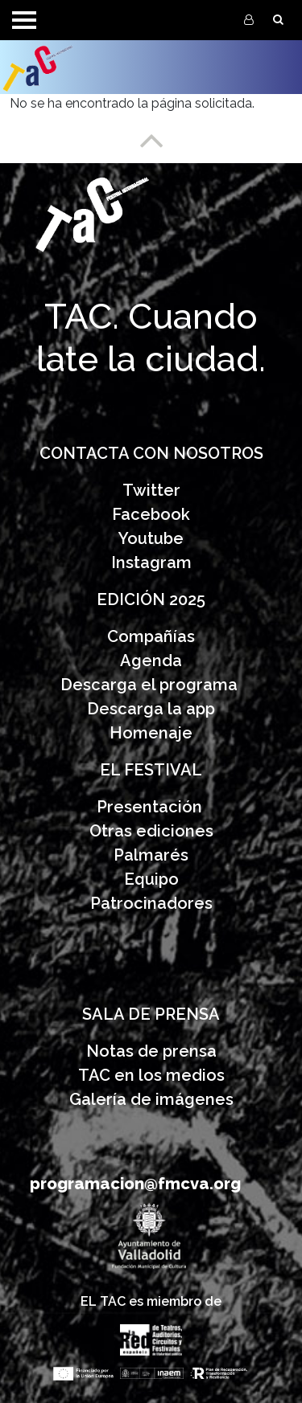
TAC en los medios (151, 1075)
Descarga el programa (151, 684)
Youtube (151, 538)
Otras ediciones (151, 831)
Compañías (151, 636)
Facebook (151, 514)
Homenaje (151, 732)
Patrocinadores (151, 903)
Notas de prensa (151, 1051)
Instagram (151, 562)
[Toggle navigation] (24, 20)
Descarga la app (151, 708)
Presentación (151, 806)
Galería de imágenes (151, 1099)
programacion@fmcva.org (135, 1183)
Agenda (151, 660)
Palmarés (151, 855)
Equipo (151, 879)
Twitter (151, 490)
